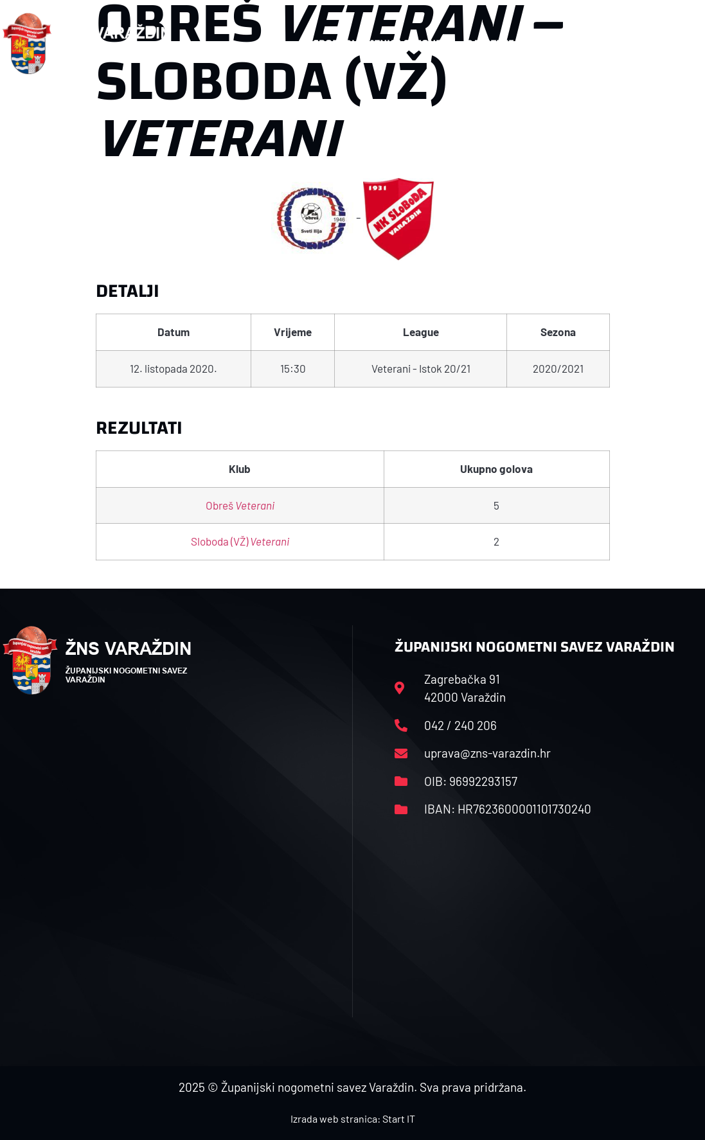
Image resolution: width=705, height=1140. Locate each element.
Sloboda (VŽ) (240, 541)
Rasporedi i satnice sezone (371, 43)
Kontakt (579, 43)
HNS (266, 43)
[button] (678, 44)
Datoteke (496, 43)
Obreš (240, 505)
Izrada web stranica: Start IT (352, 1118)
